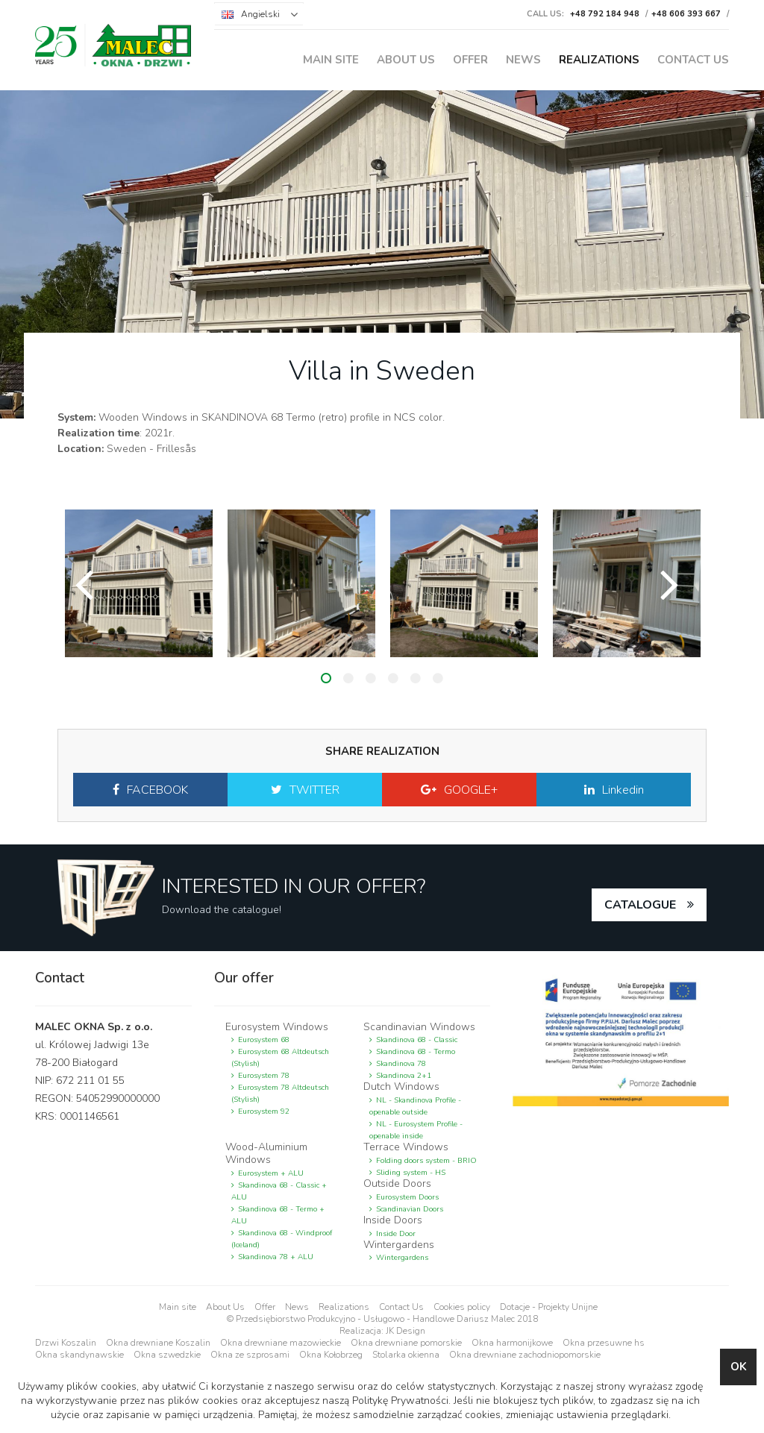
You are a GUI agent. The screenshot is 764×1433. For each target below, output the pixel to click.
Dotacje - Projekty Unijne (549, 1307)
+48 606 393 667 (686, 13)
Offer (470, 59)
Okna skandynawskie (79, 1355)
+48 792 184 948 (604, 13)
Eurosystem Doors (407, 1197)
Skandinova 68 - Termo (415, 1052)
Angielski (260, 14)
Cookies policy (461, 1307)
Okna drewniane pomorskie (406, 1343)
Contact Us (693, 59)
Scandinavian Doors (409, 1209)
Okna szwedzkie (167, 1355)
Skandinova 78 (401, 1064)
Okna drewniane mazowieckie (280, 1343)
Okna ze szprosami (249, 1355)
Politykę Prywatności (399, 1400)
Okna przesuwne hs (604, 1343)
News (523, 59)
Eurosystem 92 (263, 1111)
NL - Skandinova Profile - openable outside (415, 1106)
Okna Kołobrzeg (331, 1355)
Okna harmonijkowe (512, 1343)
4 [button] (393, 678)
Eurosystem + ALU (271, 1173)
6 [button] (437, 678)
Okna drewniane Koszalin (158, 1343)
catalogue (640, 905)
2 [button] (348, 678)
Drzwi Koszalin (65, 1343)
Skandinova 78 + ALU (275, 1257)
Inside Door (396, 1234)
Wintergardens (402, 1257)
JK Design (405, 1331)
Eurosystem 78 (263, 1075)
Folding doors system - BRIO (426, 1161)
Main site (331, 59)
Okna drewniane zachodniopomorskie (525, 1355)
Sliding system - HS (410, 1172)
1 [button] (326, 678)
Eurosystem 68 (263, 1040)
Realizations (599, 59)
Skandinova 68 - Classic (416, 1040)
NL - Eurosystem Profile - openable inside (416, 1130)
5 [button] (415, 678)
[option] (138, 583)
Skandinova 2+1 (403, 1075)
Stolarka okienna (405, 1355)
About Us (406, 59)
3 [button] (370, 678)
